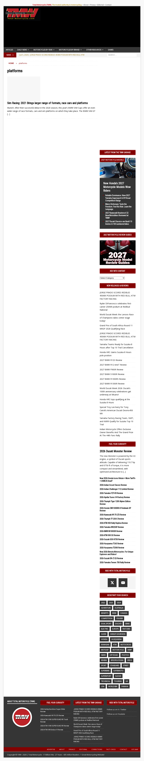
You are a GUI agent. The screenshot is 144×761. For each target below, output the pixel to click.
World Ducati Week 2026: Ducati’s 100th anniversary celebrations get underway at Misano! (115, 391)
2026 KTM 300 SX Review (110, 535)
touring (118, 681)
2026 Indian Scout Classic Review (113, 485)
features (126, 629)
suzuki (118, 676)
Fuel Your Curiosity (117, 444)
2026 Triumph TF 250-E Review (112, 519)
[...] (124, 471)
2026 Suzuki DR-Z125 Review (111, 558)
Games (110, 50)
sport (103, 665)
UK (127, 681)
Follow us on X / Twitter (116, 709)
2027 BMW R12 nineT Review (113, 364)
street (126, 665)
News (103, 655)
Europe (115, 629)
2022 (103, 602)
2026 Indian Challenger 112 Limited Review (116, 489)
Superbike (105, 670)
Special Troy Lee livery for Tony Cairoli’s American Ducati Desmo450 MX (116, 410)
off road (114, 655)
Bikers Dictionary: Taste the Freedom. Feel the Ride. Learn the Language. (118, 206)
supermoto (118, 670)
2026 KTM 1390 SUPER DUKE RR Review (54, 726)
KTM (115, 644)
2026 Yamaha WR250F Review (112, 527)
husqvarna (116, 639)
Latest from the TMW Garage (117, 152)
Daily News (22, 50)
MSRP (130, 650)
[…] (8, 114)
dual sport (106, 623)
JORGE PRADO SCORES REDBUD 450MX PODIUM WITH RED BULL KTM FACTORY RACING (117, 295)
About (85, 5)
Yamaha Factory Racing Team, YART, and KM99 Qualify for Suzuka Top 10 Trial (117, 421)
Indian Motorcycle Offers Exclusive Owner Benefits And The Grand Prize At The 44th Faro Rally (116, 432)
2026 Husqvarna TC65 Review (111, 543)
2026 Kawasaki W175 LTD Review (113, 515)
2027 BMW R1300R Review (112, 383)
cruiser (119, 618)
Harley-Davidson (117, 634)
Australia (119, 608)
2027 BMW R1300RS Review (113, 379)
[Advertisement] (90, 27)
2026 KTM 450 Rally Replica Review (114, 523)
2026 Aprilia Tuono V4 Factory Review (115, 497)
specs (129, 660)
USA (102, 686)
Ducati (118, 623)
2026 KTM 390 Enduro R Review (51, 730)
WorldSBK (112, 686)
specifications (117, 660)
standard (114, 665)
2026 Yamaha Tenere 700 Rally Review (115, 562)
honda (104, 639)
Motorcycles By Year (42, 50)
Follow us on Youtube (116, 714)
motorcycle (118, 650)
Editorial (100, 5)
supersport (106, 676)
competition (106, 618)
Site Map (134, 749)
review (104, 660)
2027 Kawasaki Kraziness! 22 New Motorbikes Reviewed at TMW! (116, 215)
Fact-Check (111, 749)
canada (123, 613)
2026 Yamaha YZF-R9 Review (111, 493)
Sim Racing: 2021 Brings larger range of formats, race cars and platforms (47, 103)
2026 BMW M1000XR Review (111, 531)
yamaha (124, 686)
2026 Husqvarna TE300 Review (112, 548)
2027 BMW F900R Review (111, 369)
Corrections (96, 749)
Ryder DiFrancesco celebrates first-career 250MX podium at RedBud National (116, 306)
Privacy (92, 5)
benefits (104, 613)
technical (105, 681)
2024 (119, 602)
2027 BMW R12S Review (111, 360)
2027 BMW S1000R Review (112, 374)
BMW (114, 613)
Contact (108, 5)
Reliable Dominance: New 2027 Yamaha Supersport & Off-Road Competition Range (117, 198)
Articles (9, 50)
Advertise (51, 749)
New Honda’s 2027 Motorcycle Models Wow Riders (117, 187)
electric (104, 629)
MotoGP (105, 650)
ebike (127, 623)
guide (103, 634)
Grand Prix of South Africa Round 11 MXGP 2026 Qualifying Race (87, 731)
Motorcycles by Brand (69, 50)
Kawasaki (105, 644)
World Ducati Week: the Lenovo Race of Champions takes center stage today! (117, 317)
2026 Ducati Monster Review (116, 451)
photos (125, 655)
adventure (106, 608)
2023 (111, 602)
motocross (126, 644)
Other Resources (93, 50)
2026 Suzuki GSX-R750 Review (112, 539)
